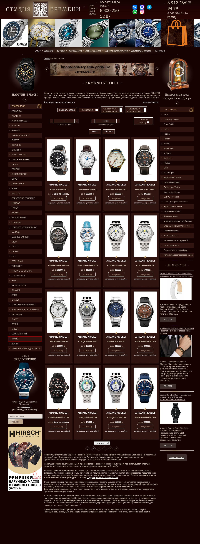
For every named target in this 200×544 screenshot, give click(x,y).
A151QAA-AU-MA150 (116, 417)
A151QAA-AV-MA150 (87, 417)
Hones (166, 144)
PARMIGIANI (17, 261)
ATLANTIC (16, 116)
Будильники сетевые (173, 206)
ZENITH (15, 344)
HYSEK (15, 208)
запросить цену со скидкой (59, 203)
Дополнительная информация (59, 102)
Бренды (61, 50)
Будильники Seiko (171, 197)
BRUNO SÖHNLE (19, 155)
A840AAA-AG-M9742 (59, 341)
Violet (15, 329)
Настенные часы (171, 236)
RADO (14, 280)
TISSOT (15, 319)
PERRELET (17, 266)
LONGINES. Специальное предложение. (22, 228)
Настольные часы (171, 245)
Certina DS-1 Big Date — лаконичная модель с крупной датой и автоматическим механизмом (176, 397)
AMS (166, 115)
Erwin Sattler (169, 124)
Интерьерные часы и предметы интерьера (177, 96)
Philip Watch (18, 276)
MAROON (16, 232)
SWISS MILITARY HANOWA (24, 305)
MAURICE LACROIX (20, 237)
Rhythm (167, 163)
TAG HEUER (17, 314)
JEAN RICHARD (19, 218)
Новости (48, 50)
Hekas (166, 129)
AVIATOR (16, 126)
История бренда (150, 102)
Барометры (169, 173)
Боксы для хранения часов (175, 202)
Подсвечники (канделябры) (175, 250)
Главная (47, 58)
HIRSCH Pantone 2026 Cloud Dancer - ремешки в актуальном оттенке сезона (176, 275)
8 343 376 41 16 (178, 13)
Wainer (15, 339)
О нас (37, 50)
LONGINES (16, 222)
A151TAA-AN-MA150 (145, 265)
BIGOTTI (15, 140)
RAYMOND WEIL (19, 285)
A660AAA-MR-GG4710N (145, 341)
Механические (134, 111)
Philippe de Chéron (22, 271)
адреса (92, 13)
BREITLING (17, 150)
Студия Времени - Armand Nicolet (102, 477)
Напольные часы (171, 231)
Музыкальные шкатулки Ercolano (178, 221)
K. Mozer (167, 153)
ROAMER (16, 290)
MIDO (14, 242)
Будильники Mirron (172, 192)
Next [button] (157, 69)
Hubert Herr (169, 148)
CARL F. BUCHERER (21, 159)
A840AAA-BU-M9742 (116, 341)
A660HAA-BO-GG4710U (145, 417)
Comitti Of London (171, 119)
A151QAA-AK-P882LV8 (87, 265)
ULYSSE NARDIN (19, 334)
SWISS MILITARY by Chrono (25, 310)
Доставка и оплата (141, 50)
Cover (15, 179)
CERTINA (16, 169)
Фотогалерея (75, 50)
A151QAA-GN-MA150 (87, 341)
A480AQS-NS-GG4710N (58, 417)
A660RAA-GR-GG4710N (58, 265)
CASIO (15, 164)
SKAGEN (16, 300)
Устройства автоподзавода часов (178, 255)
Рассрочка (160, 50)
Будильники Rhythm (172, 211)
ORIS (14, 256)
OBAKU (15, 247)
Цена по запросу (143, 121)
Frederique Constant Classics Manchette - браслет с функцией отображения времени (177, 330)
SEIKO (15, 295)
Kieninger (168, 158)
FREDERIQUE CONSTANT (23, 198)
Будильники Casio (171, 182)
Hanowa (16, 203)
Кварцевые (134, 108)
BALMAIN (16, 130)
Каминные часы (171, 216)
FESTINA (16, 193)
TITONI (15, 324)
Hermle (167, 139)
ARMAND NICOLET (20, 121)
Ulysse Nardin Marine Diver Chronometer (24, 403)
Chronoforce (19, 174)
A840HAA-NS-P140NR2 (145, 189)
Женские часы (110, 108)
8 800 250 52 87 (109, 13)
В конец (116, 448)
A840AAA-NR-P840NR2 (116, 189)
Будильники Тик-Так (172, 177)
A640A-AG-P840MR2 (87, 189)
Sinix (166, 168)
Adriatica (17, 111)
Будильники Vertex (172, 187)
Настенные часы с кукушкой (176, 240)
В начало (87, 448)
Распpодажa (170, 110)
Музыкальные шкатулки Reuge (177, 226)
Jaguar (15, 213)
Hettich (167, 134)
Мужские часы (110, 111)
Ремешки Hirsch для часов (26, 349)
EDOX (14, 189)
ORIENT (15, 251)
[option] (102, 69)
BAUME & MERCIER (20, 135)
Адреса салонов (93, 50)
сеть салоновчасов (93, 8)
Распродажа (18, 106)
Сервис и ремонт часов (116, 50)
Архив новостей (176, 457)
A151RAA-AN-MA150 (116, 265)
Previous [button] (46, 69)
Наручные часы (25, 94)
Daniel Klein (18, 184)
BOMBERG (16, 145)
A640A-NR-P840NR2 (59, 189)
